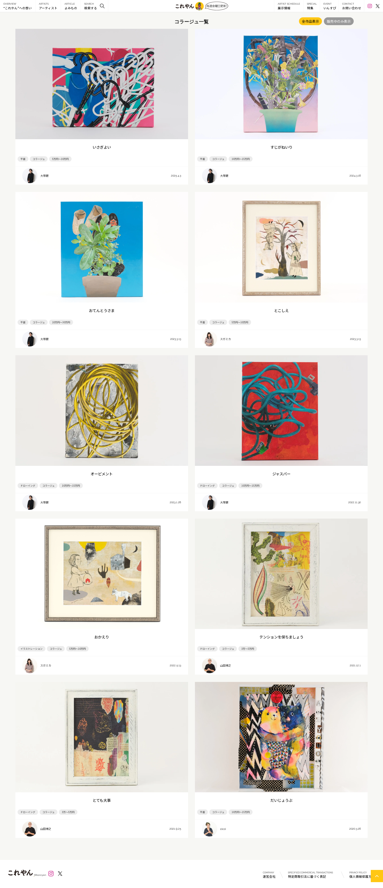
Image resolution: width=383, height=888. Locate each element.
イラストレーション (32, 648)
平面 (23, 159)
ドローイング (28, 485)
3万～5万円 (247, 648)
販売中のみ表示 (339, 21)
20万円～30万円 (61, 322)
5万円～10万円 (60, 159)
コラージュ (39, 159)
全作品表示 (310, 21)
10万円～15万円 (241, 159)
